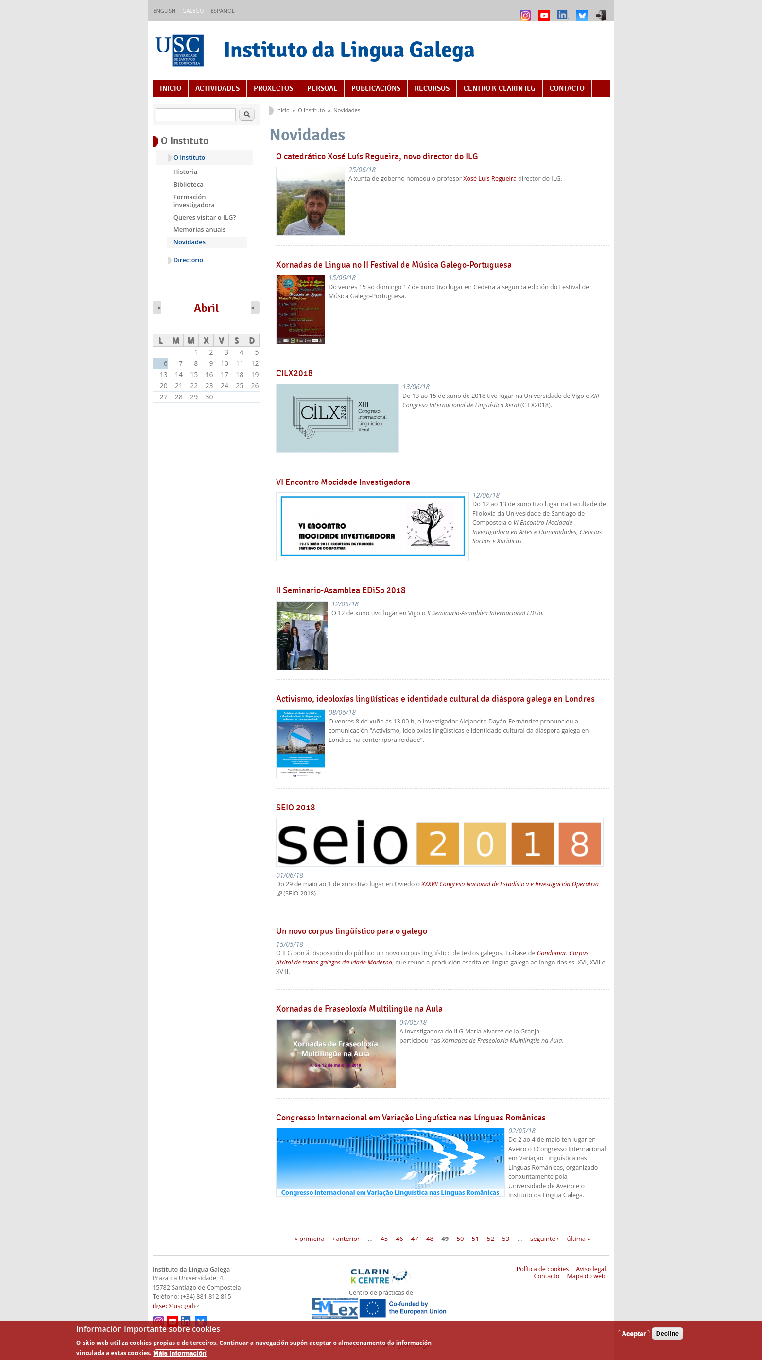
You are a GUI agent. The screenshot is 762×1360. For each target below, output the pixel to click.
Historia (185, 171)
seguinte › (544, 1238)
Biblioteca (188, 184)
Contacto (567, 88)
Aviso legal (591, 1269)
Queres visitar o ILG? (204, 217)
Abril (206, 308)
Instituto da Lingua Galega (349, 49)
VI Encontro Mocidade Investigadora (343, 482)
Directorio (188, 260)
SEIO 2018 (295, 807)
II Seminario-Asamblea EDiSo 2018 (341, 590)
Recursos (432, 88)
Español (222, 10)
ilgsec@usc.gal (176, 1306)
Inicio (170, 88)
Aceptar (634, 1337)
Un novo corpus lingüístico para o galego (351, 931)
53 (505, 1238)
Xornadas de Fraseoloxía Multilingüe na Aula (359, 1009)
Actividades (217, 88)
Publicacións (375, 88)
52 (490, 1238)
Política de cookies (543, 1269)
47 (414, 1238)
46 (399, 1238)
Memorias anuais (199, 229)
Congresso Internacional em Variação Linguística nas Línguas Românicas (411, 1117)
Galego (193, 10)
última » (578, 1238)
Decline (667, 1337)
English (164, 10)
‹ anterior (346, 1238)
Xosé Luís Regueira (490, 178)
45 (384, 1238)
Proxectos (273, 88)
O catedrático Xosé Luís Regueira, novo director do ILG (377, 156)
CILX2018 (294, 373)
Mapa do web (586, 1276)
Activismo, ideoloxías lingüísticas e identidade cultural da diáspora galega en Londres (435, 699)
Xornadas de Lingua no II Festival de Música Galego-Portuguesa (394, 265)
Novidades (189, 242)
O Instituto (311, 110)
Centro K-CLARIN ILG (500, 88)
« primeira (309, 1238)
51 (475, 1238)
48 (429, 1238)
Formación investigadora (194, 200)
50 (460, 1238)
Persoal (322, 88)
